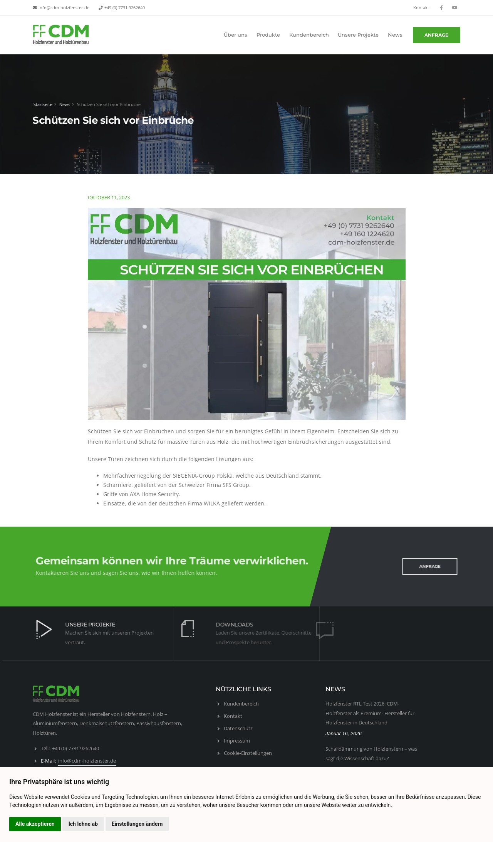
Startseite (41, 104)
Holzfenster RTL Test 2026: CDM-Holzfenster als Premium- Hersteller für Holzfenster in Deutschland (369, 713)
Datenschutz (238, 728)
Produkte (268, 35)
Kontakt (421, 7)
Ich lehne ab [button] (83, 824)
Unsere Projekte (358, 35)
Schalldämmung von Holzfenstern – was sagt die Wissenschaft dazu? (371, 753)
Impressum (237, 740)
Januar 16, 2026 (343, 733)
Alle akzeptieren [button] (35, 824)
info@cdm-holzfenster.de (64, 7)
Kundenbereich (309, 35)
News (395, 35)
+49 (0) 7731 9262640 (124, 7)
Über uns (235, 35)
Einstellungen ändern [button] (137, 824)
